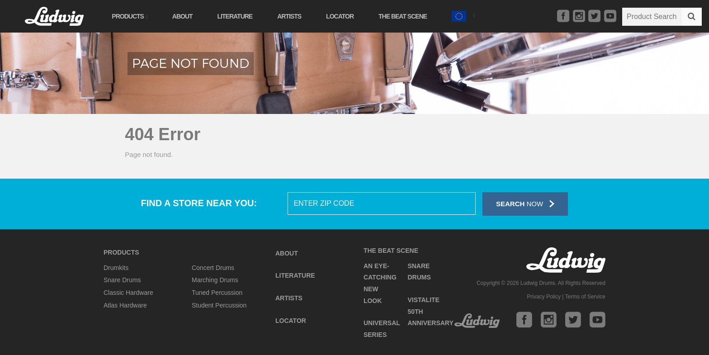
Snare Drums (122, 280)
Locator (341, 16)
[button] (465, 15)
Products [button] (131, 16)
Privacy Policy (544, 296)
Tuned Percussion (217, 292)
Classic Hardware (128, 292)
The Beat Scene (404, 16)
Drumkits (116, 267)
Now (525, 204)
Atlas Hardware (125, 305)
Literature (236, 16)
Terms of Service (585, 296)
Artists (291, 16)
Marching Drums (215, 280)
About (184, 16)
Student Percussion (219, 305)
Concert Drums (213, 267)
